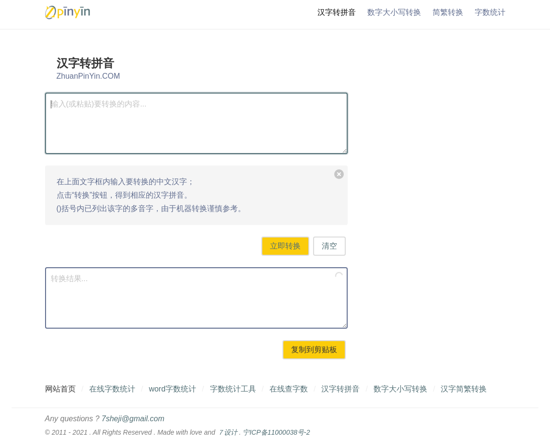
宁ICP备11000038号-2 (276, 432)
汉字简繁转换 (464, 389)
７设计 (227, 432)
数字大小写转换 (394, 12)
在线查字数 (288, 389)
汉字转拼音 (336, 12)
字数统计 (490, 12)
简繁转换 (448, 12)
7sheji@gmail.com (133, 419)
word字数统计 (172, 389)
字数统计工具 (233, 389)
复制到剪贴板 (314, 349)
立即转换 (285, 246)
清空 (329, 246)
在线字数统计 (112, 389)
